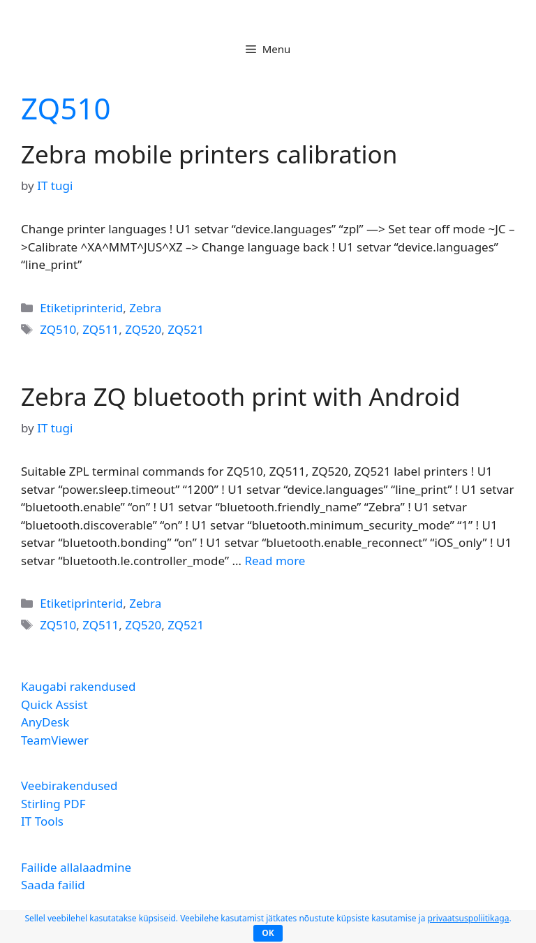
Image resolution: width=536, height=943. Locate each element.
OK (268, 933)
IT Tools (42, 821)
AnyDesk (45, 722)
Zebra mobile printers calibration (209, 154)
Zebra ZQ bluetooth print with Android (240, 396)
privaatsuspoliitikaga (468, 918)
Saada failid (53, 885)
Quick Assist (54, 704)
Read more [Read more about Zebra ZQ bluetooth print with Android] (274, 561)
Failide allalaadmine (76, 867)
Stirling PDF (53, 804)
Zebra (145, 308)
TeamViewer (55, 740)
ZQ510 (58, 329)
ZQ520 (143, 329)
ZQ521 (186, 329)
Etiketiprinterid (81, 308)
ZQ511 (100, 329)
